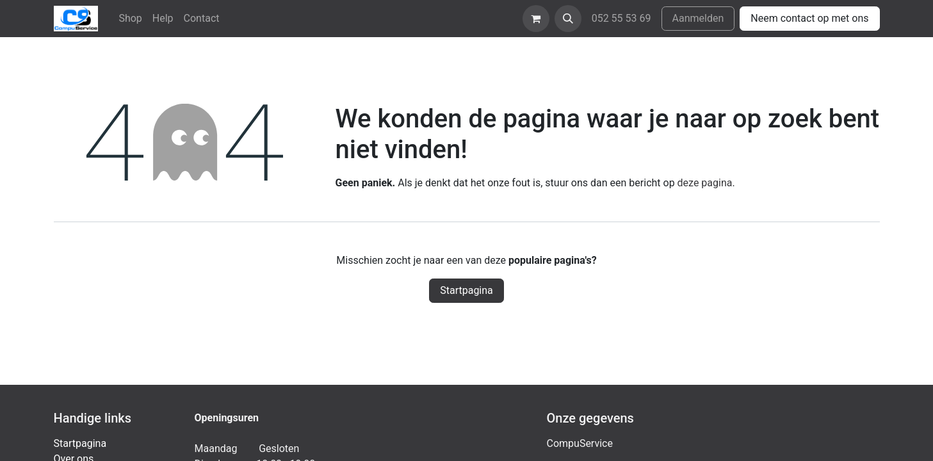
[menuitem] (130, 18)
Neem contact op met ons (809, 18)
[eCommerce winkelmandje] (536, 18)
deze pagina (705, 183)
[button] (568, 18)
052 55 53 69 (621, 18)
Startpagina (466, 290)
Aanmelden (698, 18)
